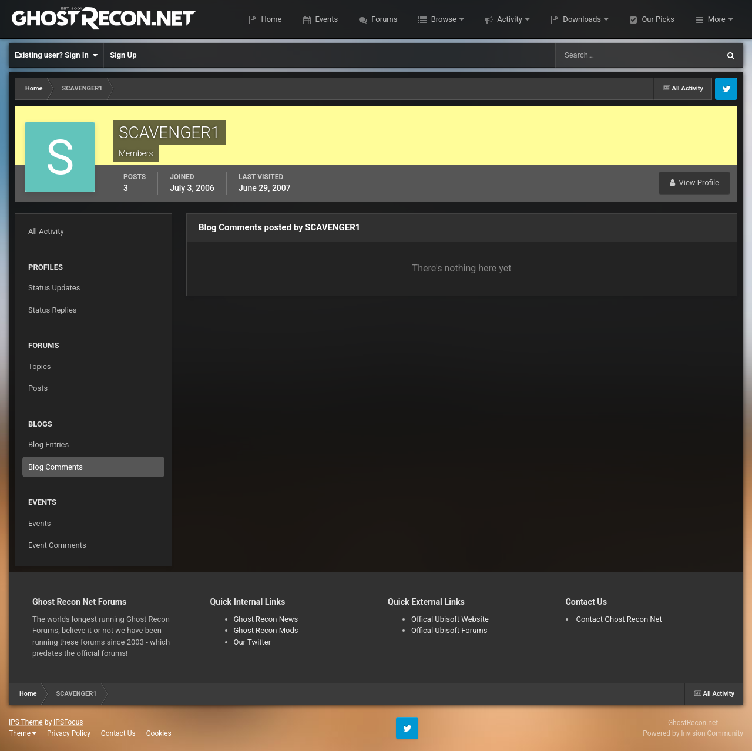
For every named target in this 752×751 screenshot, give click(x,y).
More (716, 19)
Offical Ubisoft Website (450, 619)
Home (270, 19)
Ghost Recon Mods (266, 630)
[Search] (625, 55)
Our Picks (657, 19)
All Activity (46, 231)
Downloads (582, 19)
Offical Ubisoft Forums (449, 630)
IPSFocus (68, 722)
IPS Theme (26, 722)
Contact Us (118, 733)
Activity (509, 19)
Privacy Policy (68, 733)
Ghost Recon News (266, 619)
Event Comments (57, 545)
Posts (38, 388)
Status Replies (52, 310)
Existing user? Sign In (56, 55)
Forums (383, 19)
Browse (443, 19)
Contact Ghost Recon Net (619, 619)
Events (325, 19)
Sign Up (123, 55)
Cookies (159, 733)
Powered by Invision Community (693, 733)
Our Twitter (252, 642)
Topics (39, 366)
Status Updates (54, 287)
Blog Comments (55, 466)
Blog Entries (48, 444)
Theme (22, 733)
